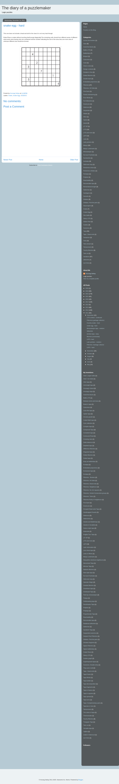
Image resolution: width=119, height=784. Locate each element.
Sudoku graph (87, 658)
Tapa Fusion (87, 674)
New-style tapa (88, 572)
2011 (87, 313)
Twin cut (85, 253)
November (90, 351)
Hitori (85, 117)
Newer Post (7, 160)
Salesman (86, 190)
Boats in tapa (87, 404)
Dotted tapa (86, 458)
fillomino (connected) (93, 336)
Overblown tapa (88, 588)
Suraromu (86, 228)
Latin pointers (87, 142)
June (89, 362)
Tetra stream (87, 244)
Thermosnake (87, 715)
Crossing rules (87, 439)
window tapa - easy (93, 334)
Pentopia (86, 174)
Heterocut (86, 107)
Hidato (85, 113)
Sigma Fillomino (88, 646)
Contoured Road (88, 436)
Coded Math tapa (88, 420)
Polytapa (86, 611)
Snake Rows (87, 652)
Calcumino (86, 59)
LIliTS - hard (90, 347)
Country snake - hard (93, 323)
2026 (87, 288)
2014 (87, 304)
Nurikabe (86, 161)
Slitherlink (90, 331)
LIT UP (85, 126)
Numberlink (86, 158)
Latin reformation (88, 547)
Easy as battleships (89, 461)
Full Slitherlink (87, 101)
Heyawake (86, 110)
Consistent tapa (88, 433)
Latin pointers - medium (94, 342)
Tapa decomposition (89, 684)
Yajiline (85, 731)
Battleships (86, 53)
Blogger (80, 780)
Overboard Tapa (88, 592)
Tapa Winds (87, 677)
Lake (84, 139)
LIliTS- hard (90, 339)
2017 (87, 302)
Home (41, 160)
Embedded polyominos (90, 82)
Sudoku (85, 225)
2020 (87, 299)
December (90, 315)
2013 (87, 307)
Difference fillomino (89, 449)
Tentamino (86, 237)
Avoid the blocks (88, 47)
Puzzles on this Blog (89, 30)
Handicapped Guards (89, 512)
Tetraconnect (87, 247)
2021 (87, 296)
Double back (87, 78)
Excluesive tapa (88, 471)
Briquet (85, 56)
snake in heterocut (89, 735)
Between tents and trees (90, 401)
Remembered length (89, 186)
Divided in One (87, 72)
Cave (85, 63)
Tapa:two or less (88, 706)
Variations (24, 95)
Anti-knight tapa (88, 385)
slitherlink (86, 260)
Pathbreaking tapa (89, 601)
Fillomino (86, 85)
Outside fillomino (88, 585)
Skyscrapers (87, 205)
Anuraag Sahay (90, 273)
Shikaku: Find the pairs (90, 202)
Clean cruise (87, 66)
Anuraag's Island (88, 388)
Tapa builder (87, 681)
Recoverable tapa (88, 183)
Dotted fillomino (88, 75)
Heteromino (86, 518)
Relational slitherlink (89, 623)
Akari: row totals (88, 379)
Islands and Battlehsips (90, 522)
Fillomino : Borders (89, 477)
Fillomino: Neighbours (90, 487)
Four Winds (86, 97)
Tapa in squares (88, 693)
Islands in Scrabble (89, 525)
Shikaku (85, 199)
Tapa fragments (88, 687)
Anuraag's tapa (88, 391)
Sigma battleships (88, 649)
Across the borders (89, 40)
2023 (87, 291)
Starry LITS (86, 218)
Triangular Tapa (88, 722)
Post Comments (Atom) (45, 165)
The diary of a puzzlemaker (26, 8)
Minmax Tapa (87, 566)
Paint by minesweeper (90, 595)
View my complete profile (91, 279)
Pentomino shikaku (89, 171)
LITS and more (88, 132)
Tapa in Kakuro (88, 690)
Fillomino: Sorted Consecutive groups (94, 493)
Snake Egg (16, 95)
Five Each (86, 91)
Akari (85, 43)
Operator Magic (88, 582)
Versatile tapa (87, 728)
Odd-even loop (87, 164)
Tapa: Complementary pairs (91, 703)
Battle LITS (86, 50)
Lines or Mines (87, 553)
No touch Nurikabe (89, 155)
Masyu (85, 145)
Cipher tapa (86, 414)
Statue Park (87, 221)
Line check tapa (88, 550)
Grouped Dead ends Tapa (91, 509)
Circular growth (88, 417)
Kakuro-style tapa (88, 528)
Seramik (85, 196)
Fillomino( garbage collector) (95, 320)
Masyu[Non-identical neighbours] (93, 560)
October (90, 353)
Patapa (85, 598)
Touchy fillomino (88, 250)
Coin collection (87, 423)
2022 (87, 294)
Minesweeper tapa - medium (95, 328)
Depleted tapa (87, 445)
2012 (87, 310)
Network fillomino (88, 569)
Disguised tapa (88, 452)
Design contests (88, 69)
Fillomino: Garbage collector (95, 345)
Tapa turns (86, 700)
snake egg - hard (92, 326)
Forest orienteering (89, 94)
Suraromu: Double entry (90, 665)
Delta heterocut (88, 442)
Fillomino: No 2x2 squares (91, 490)
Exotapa (85, 474)
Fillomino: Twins (88, 496)
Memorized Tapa (88, 563)
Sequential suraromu (89, 633)
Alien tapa (86, 382)
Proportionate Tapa (89, 614)
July (88, 359)
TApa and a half (88, 668)
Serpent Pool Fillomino (90, 636)
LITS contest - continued (94, 317)
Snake (10, 95)
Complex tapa (87, 426)
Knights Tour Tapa (88, 534)
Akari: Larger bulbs (89, 375)
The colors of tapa (88, 712)
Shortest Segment (88, 642)
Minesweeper (87, 151)
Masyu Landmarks (89, 148)
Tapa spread (87, 696)
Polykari (85, 177)
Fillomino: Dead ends (89, 484)
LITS (84, 129)
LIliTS (85, 136)
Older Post (74, 160)
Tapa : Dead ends (88, 234)
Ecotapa (85, 464)
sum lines (86, 263)
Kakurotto (86, 531)
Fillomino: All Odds (89, 88)
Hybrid (85, 120)
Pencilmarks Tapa (88, 604)
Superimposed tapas (89, 661)
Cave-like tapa (87, 410)
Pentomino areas (88, 167)
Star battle (86, 215)
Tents (85, 241)
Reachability (87, 180)
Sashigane (86, 193)
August (89, 356)
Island (85, 123)
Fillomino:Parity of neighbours (92, 499)
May (88, 364)
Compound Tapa (88, 429)
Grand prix (86, 104)
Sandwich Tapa (88, 630)
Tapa (84, 231)
